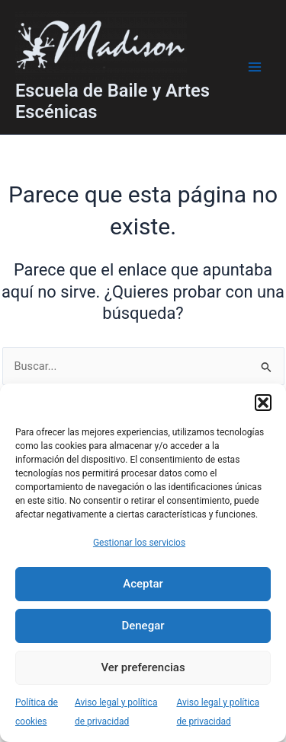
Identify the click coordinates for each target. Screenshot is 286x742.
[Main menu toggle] (255, 67)
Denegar (142, 625)
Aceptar (143, 584)
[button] (263, 402)
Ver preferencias (143, 667)
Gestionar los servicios (139, 542)
